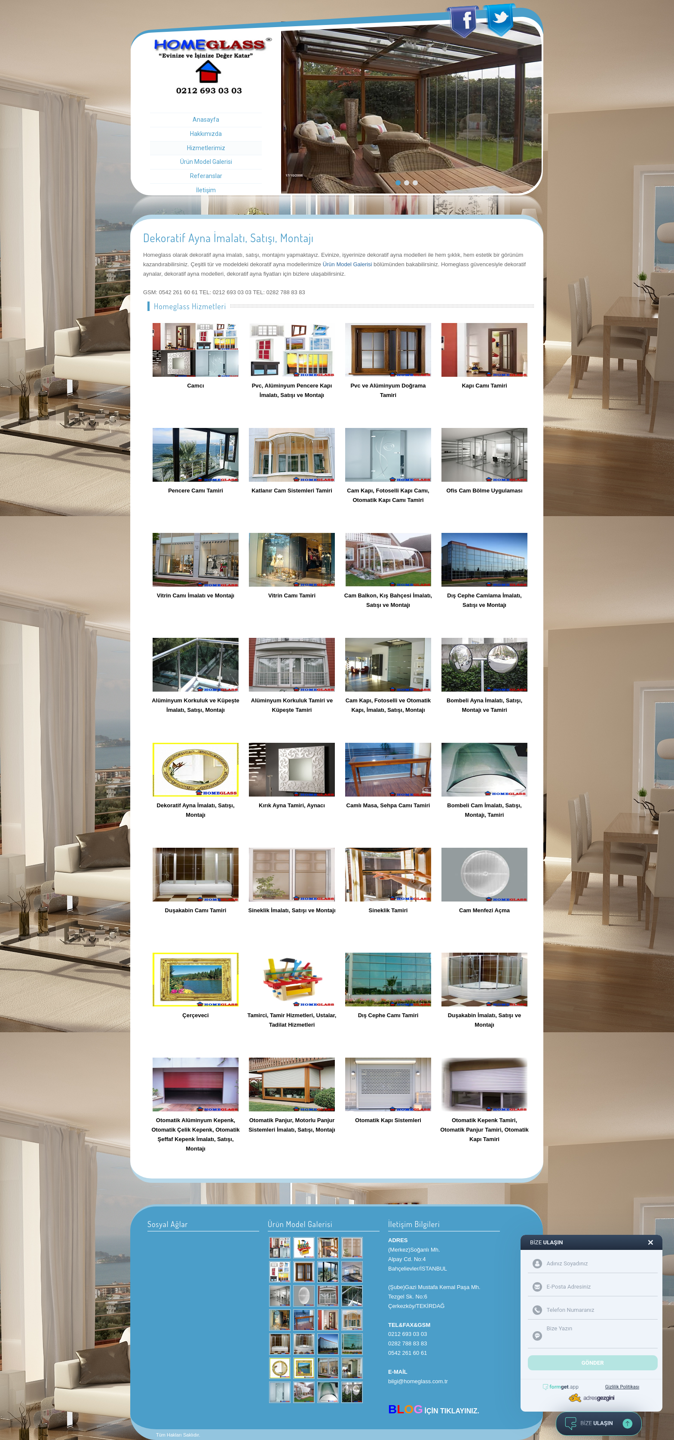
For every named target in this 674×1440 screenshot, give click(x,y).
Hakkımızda (206, 133)
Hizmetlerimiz (206, 148)
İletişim (206, 190)
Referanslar (206, 175)
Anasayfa (206, 119)
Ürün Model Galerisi (206, 161)
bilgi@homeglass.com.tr (418, 1381)
